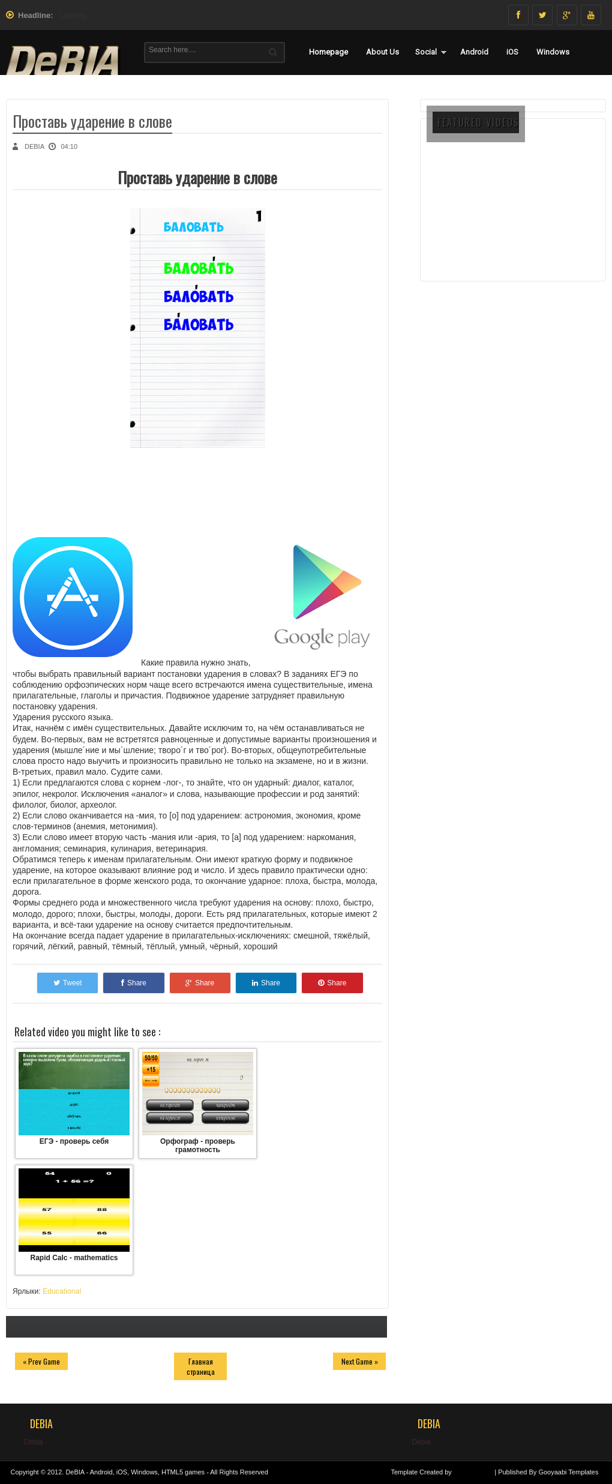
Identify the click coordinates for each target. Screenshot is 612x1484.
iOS (512, 51)
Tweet (67, 983)
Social (426, 51)
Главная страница (201, 1366)
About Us (382, 51)
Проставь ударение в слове (92, 121)
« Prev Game (41, 1361)
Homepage (328, 51)
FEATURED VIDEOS (478, 122)
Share (133, 983)
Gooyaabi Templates (568, 1472)
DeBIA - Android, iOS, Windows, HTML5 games (135, 1472)
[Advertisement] (513, 223)
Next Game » (359, 1361)
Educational (62, 1291)
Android (474, 51)
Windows (552, 51)
